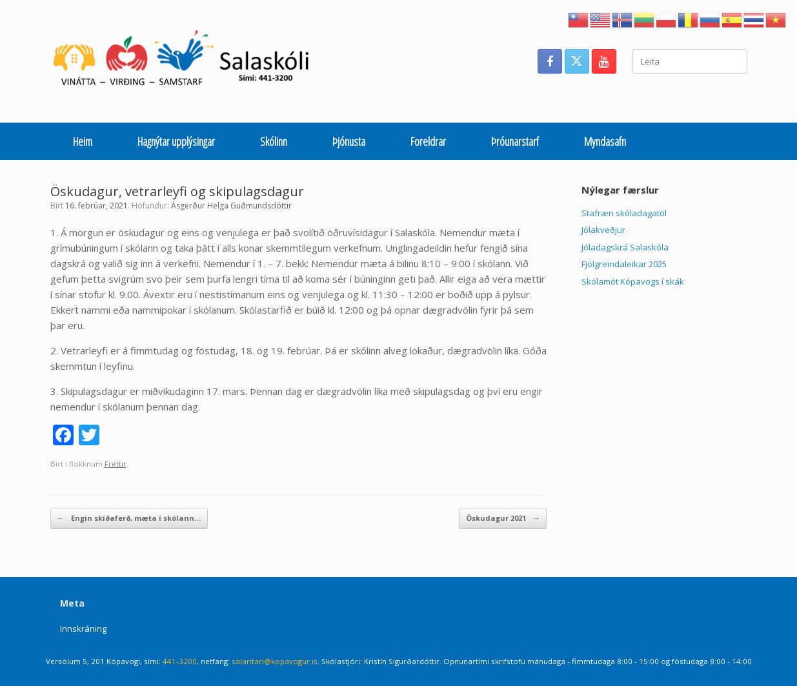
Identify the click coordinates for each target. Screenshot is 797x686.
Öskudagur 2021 (503, 518)
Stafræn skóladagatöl (624, 213)
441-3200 (180, 661)
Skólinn (273, 141)
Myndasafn (605, 141)
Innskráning (83, 628)
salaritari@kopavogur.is (275, 661)
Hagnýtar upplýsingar (176, 141)
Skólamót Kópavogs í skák (632, 281)
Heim (82, 141)
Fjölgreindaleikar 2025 (624, 264)
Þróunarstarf (515, 141)
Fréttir (115, 464)
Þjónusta (348, 141)
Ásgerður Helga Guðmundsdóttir (231, 205)
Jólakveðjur (603, 230)
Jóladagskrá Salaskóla (625, 247)
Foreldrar (428, 141)
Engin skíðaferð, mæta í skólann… (129, 518)
